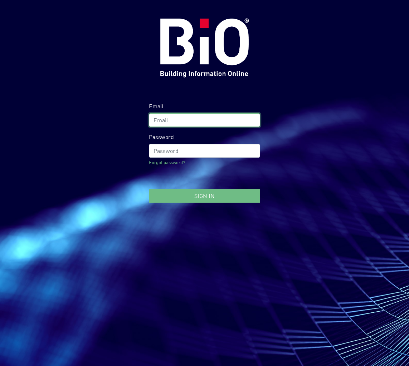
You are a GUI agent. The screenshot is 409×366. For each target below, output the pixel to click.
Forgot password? (167, 162)
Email (156, 106)
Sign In (204, 195)
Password (161, 136)
